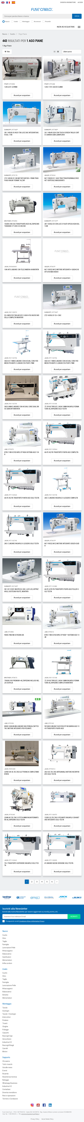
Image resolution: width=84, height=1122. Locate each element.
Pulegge (5, 1030)
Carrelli (5, 1048)
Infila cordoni (7, 963)
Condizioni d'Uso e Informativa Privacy (31, 921)
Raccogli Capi (7, 1036)
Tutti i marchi (7, 1064)
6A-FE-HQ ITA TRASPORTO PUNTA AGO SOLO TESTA (21, 498)
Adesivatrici (6, 954)
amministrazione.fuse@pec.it (30, 1114)
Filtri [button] (7, 52)
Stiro (4, 938)
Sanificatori (6, 957)
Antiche (5, 995)
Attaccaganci (7, 951)
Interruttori (6, 1017)
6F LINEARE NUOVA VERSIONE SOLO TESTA (58, 863)
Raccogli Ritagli (8, 1045)
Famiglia (5, 944)
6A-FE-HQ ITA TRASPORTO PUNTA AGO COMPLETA (61, 452)
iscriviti (74, 916)
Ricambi (46, 22)
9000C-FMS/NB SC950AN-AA (14, 635)
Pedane (5, 1020)
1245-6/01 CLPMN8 (10, 87)
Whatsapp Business (9, 1083)
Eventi (4, 1071)
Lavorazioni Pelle (8, 948)
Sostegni (5, 1011)
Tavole (4, 1008)
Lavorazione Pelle (9, 985)
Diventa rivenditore (68, 2)
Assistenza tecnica (9, 1077)
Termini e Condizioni (10, 1099)
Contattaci (6, 1089)
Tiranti (4, 1023)
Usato (14, 22)
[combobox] (42, 16)
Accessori (36, 22)
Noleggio (5, 1080)
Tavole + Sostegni (9, 1014)
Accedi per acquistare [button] (22, 95)
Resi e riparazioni (8, 1096)
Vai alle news (7, 1067)
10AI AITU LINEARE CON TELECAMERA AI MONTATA (21, 270)
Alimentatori (7, 960)
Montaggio (24, 22)
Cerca (77, 16)
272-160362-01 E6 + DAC (52, 315)
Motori (4, 1052)
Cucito (12, 34)
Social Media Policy (47, 1119)
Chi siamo (6, 1061)
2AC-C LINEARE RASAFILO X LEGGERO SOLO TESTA (21, 543)
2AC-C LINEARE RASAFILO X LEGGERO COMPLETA (61, 498)
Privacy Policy (35, 1119)
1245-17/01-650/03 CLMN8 (53, 87)
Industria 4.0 (7, 1042)
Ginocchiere (6, 1039)
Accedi (80, 2)
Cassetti (5, 1033)
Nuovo (5, 22)
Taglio (4, 941)
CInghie (5, 1026)
